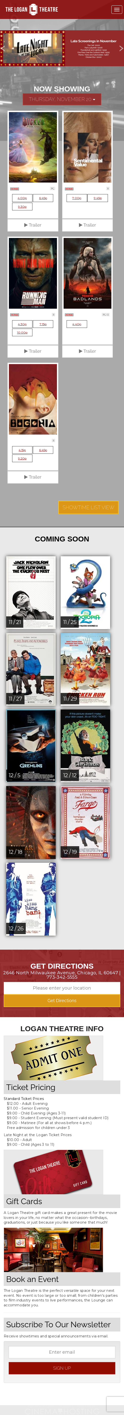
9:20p (22, 458)
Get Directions (62, 1000)
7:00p (76, 198)
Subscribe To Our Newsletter (58, 1324)
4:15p (22, 450)
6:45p (43, 198)
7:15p (43, 324)
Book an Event (32, 1279)
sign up (62, 1368)
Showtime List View (88, 507)
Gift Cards (24, 1201)
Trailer (32, 225)
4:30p (22, 324)
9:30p (22, 206)
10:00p (22, 332)
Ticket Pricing (30, 1087)
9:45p (98, 198)
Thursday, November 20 (62, 99)
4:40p (76, 324)
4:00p (22, 198)
